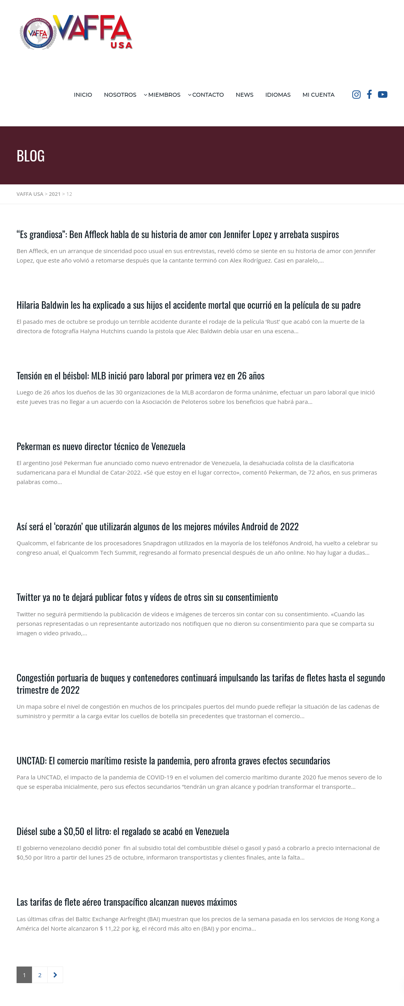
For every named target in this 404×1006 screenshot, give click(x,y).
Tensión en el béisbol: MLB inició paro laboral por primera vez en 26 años (140, 375)
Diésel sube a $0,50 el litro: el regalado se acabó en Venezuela (123, 831)
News (245, 94)
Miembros (164, 94)
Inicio (83, 94)
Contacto (208, 94)
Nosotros (120, 94)
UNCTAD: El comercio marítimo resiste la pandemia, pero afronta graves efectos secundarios (173, 760)
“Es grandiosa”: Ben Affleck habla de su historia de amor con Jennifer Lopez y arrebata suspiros (178, 234)
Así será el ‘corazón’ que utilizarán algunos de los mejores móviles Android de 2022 (158, 526)
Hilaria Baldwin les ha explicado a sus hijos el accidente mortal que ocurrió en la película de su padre (189, 304)
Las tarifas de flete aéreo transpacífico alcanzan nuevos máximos (127, 901)
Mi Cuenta (319, 94)
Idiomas (277, 94)
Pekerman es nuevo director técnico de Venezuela (101, 446)
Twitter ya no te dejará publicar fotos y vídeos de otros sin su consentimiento (147, 596)
